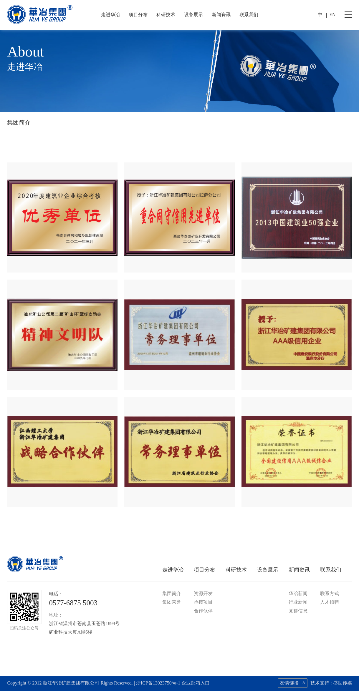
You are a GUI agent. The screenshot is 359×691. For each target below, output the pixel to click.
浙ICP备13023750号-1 (158, 682)
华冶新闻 (298, 593)
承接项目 (203, 601)
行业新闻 (298, 601)
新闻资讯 (221, 14)
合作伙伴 (203, 610)
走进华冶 (110, 14)
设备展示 (193, 14)
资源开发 (203, 593)
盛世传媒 (342, 682)
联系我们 (248, 14)
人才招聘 (329, 601)
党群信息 (298, 610)
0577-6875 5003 (73, 603)
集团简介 (19, 122)
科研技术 (165, 14)
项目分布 (138, 14)
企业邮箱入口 (195, 682)
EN (332, 14)
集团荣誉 (171, 601)
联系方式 (329, 593)
